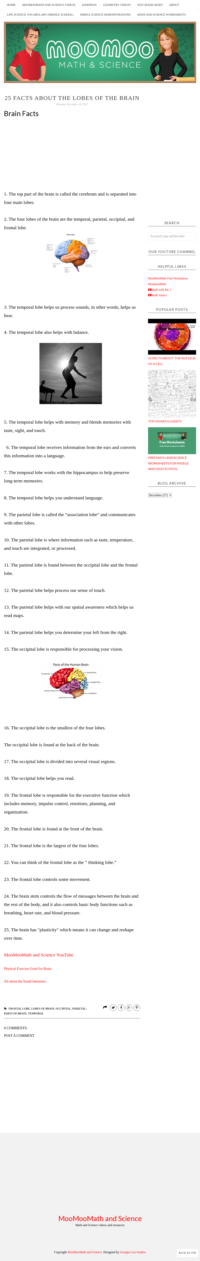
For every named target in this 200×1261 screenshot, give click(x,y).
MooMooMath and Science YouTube (38, 954)
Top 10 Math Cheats (165, 421)
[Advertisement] (172, 153)
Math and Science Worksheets (161, 14)
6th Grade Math (149, 4)
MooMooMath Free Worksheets (168, 278)
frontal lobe (19, 1008)
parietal (79, 1008)
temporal (36, 1013)
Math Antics (159, 295)
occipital (63, 1008)
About (174, 4)
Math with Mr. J (161, 289)
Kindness (89, 4)
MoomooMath (157, 284)
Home (11, 4)
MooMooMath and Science (100, 1218)
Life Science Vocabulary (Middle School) (40, 14)
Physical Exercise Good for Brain (27, 969)
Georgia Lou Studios (133, 1252)
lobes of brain (42, 1008)
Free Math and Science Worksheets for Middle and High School (168, 463)
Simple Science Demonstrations (105, 14)
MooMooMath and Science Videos (49, 4)
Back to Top (187, 1252)
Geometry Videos (117, 4)
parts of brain (15, 1013)
